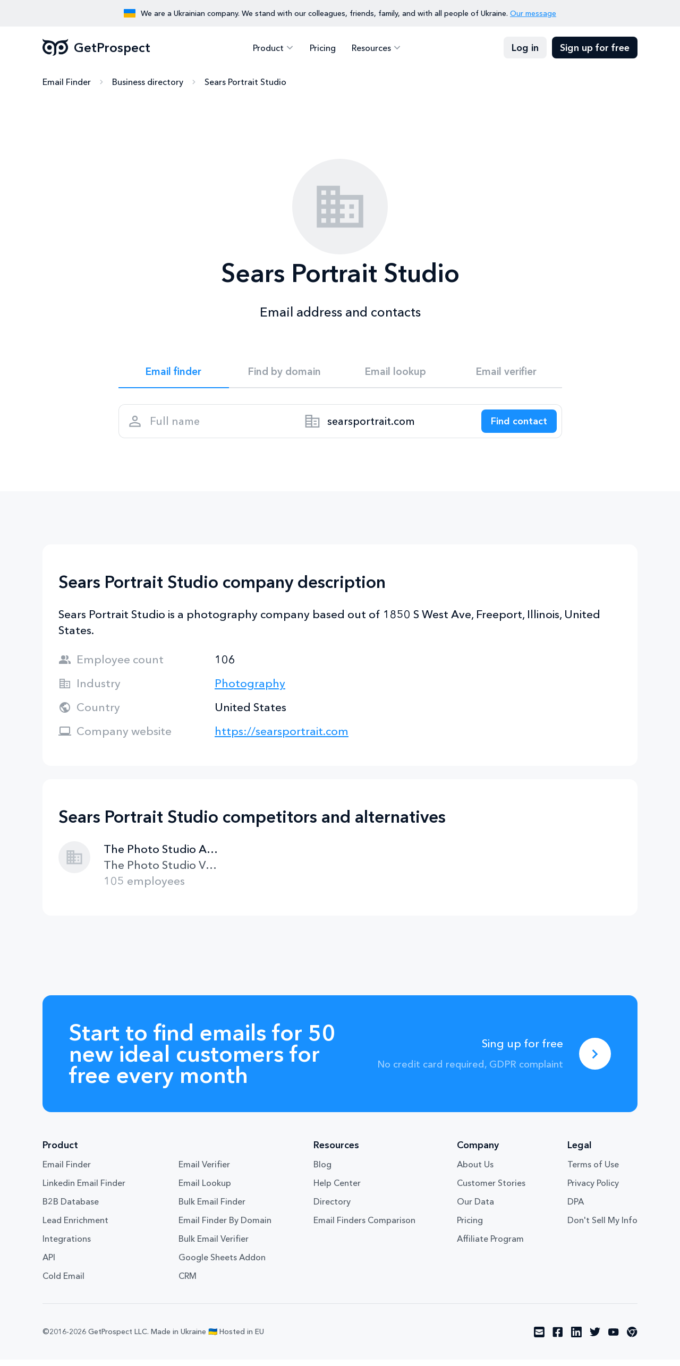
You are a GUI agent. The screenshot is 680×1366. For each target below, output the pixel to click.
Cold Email (63, 1282)
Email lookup (395, 372)
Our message (533, 13)
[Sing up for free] (595, 1060)
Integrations (66, 1245)
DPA (575, 1207)
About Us (475, 1170)
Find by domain (284, 372)
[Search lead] (515, 425)
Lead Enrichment (75, 1226)
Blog (322, 1170)
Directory (332, 1207)
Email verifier (506, 372)
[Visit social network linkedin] (576, 1338)
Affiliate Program (490, 1245)
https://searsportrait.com (281, 737)
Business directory (147, 82)
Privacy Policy (593, 1189)
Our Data (475, 1207)
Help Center (337, 1189)
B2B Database (70, 1207)
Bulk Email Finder (211, 1207)
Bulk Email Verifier (213, 1245)
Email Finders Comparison (364, 1226)
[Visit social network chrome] (632, 1338)
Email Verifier (204, 1170)
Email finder (173, 372)
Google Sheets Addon (222, 1263)
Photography (250, 689)
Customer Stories (491, 1189)
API (48, 1263)
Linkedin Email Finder (83, 1189)
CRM (187, 1282)
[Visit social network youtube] (613, 1338)
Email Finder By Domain (224, 1226)
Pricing (323, 47)
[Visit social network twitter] (595, 1338)
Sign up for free (595, 48)
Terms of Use (593, 1170)
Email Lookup (204, 1189)
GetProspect (96, 48)
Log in (525, 48)
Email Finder (66, 82)
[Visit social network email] (539, 1338)
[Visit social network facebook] (557, 1338)
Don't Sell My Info (602, 1226)
